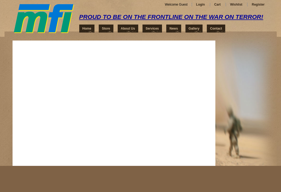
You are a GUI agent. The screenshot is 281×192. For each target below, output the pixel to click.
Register (258, 4)
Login (200, 4)
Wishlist (236, 4)
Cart (217, 4)
